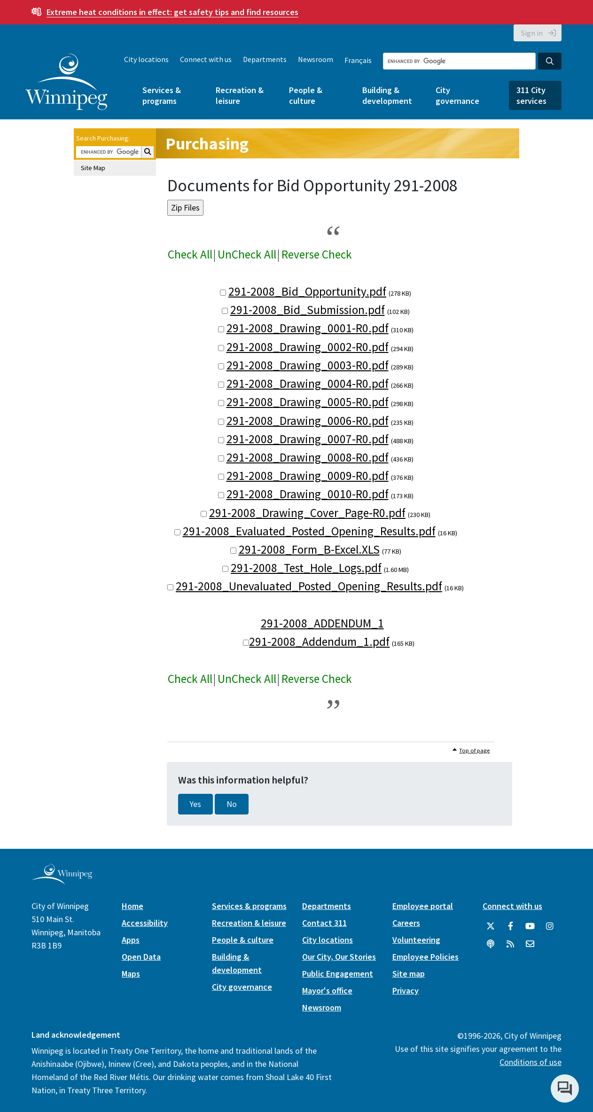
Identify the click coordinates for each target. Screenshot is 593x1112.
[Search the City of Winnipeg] (459, 61)
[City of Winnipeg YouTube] (530, 926)
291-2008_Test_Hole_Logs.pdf (306, 567)
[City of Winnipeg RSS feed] (510, 944)
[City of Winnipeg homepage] (61, 881)
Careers (406, 922)
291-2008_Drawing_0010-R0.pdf (307, 493)
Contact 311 (324, 922)
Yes (195, 804)
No (231, 804)
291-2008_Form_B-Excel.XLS (309, 549)
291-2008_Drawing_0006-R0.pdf (307, 420)
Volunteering (416, 939)
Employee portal (422, 906)
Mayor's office (327, 990)
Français (358, 60)
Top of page (474, 750)
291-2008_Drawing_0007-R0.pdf (307, 438)
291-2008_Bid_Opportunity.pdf (307, 291)
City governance (457, 95)
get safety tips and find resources (172, 12)
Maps (131, 973)
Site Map (93, 168)
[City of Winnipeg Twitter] (491, 926)
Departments (265, 59)
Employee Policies (425, 956)
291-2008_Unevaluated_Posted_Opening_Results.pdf (309, 586)
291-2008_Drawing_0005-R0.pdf (307, 401)
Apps (131, 939)
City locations (146, 59)
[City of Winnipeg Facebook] (510, 926)
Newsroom (315, 59)
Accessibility (145, 922)
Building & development (387, 95)
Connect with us (206, 59)
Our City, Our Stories (339, 956)
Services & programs (161, 95)
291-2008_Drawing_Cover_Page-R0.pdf (307, 512)
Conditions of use (530, 1062)
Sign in (532, 33)
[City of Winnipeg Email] (530, 944)
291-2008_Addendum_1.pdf (319, 641)
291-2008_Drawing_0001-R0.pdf (307, 328)
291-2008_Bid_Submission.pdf (307, 309)
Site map (408, 973)
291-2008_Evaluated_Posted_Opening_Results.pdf (309, 531)
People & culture (305, 95)
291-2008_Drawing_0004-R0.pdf (307, 383)
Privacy (405, 990)
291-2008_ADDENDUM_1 (322, 623)
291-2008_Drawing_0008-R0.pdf (307, 457)
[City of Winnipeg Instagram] (550, 926)
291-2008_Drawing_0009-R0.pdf (307, 475)
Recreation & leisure (240, 95)
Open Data (141, 956)
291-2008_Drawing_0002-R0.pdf (307, 346)
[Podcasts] (491, 944)
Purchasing (207, 143)
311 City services (531, 95)
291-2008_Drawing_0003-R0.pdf (307, 365)
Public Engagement (337, 973)
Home (132, 906)
